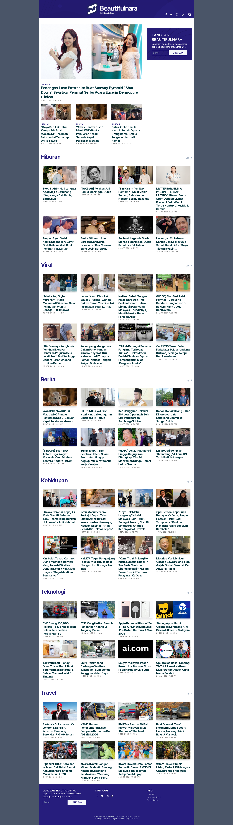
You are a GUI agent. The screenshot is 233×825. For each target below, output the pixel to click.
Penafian (151, 794)
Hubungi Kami (153, 797)
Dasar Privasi (153, 800)
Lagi (189, 158)
